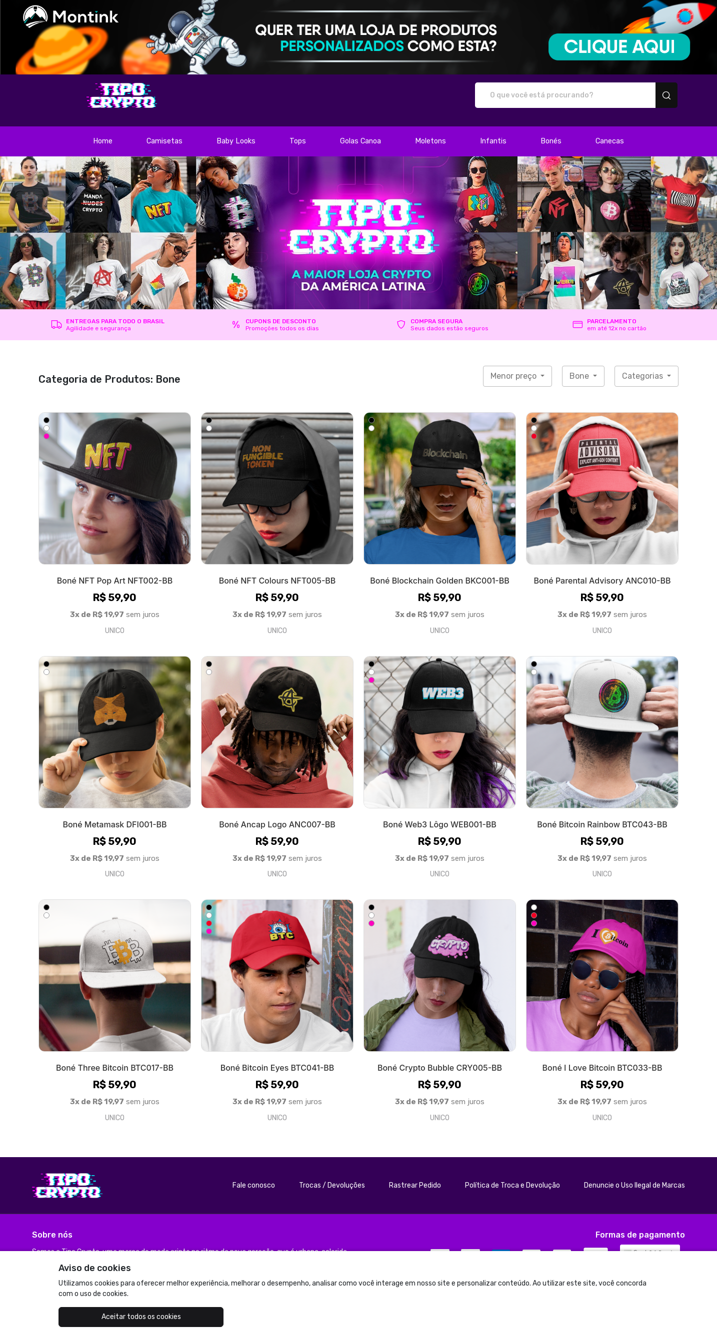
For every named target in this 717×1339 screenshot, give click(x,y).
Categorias (643, 365)
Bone (580, 365)
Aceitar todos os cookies (108, 1317)
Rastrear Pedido (415, 1175)
